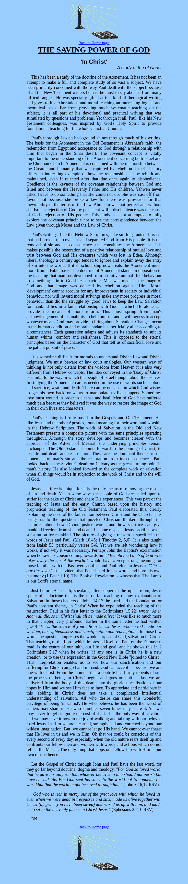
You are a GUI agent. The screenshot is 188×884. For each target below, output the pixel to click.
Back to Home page (94, 43)
